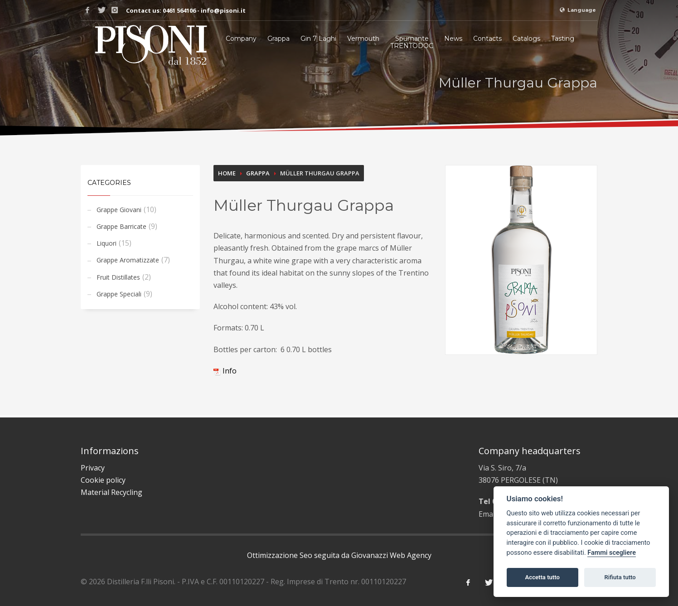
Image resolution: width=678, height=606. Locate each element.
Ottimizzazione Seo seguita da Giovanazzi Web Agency (339, 555)
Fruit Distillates (118, 277)
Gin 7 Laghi (318, 38)
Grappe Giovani (119, 209)
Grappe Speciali (119, 294)
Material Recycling (111, 492)
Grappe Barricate (121, 226)
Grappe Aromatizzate (128, 260)
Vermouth (363, 38)
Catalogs (526, 38)
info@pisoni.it (223, 10)
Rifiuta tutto (619, 577)
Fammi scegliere (611, 553)
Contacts (487, 38)
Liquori (106, 243)
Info (225, 371)
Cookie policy (103, 480)
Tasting (562, 38)
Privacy (93, 468)
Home (227, 173)
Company (241, 38)
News (453, 38)
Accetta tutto (542, 577)
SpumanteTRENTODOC (411, 42)
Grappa (278, 38)
